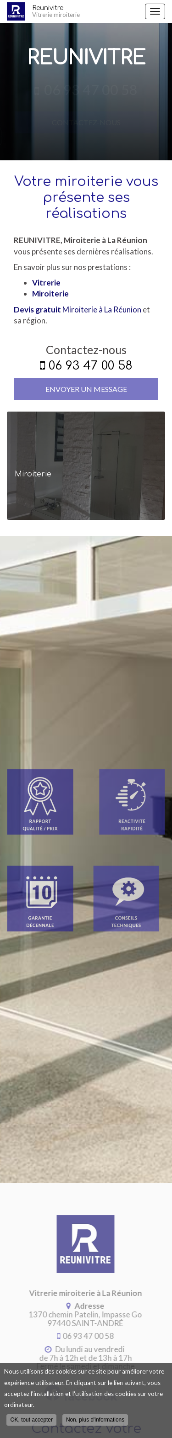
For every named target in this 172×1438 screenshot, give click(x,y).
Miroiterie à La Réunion (77, 309)
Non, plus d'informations (95, 1421)
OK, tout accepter (31, 1421)
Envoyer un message (86, 389)
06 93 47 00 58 (91, 365)
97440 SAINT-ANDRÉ (83, 1319)
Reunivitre (86, 11)
